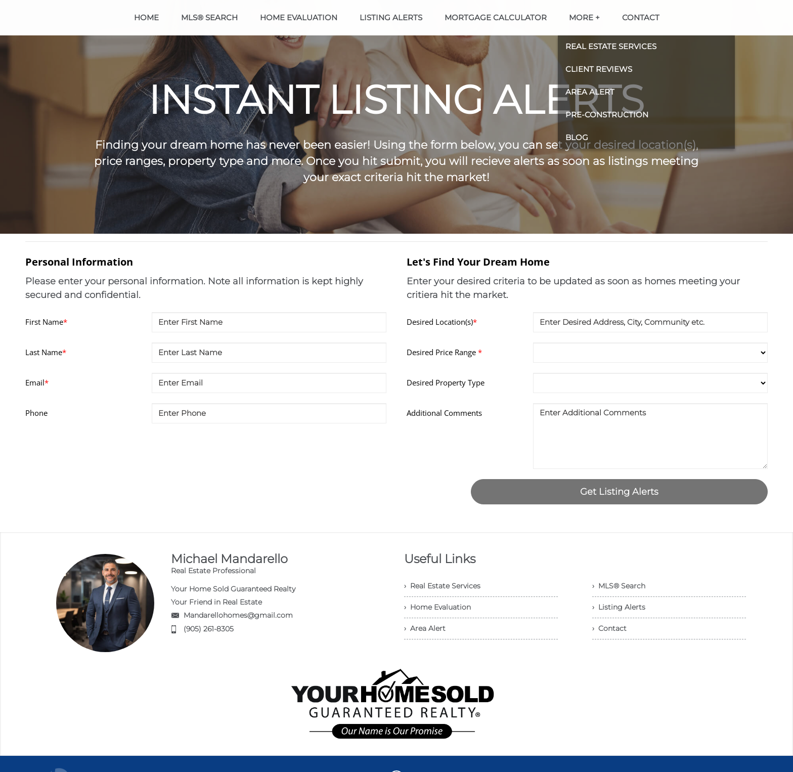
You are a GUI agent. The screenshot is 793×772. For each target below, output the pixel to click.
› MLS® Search (618, 585)
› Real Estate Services (442, 585)
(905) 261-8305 (209, 628)
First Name (46, 322)
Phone (36, 413)
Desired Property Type (445, 382)
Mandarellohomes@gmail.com (238, 615)
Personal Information (79, 262)
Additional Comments (444, 413)
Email (37, 382)
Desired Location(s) (442, 322)
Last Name (45, 352)
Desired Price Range (444, 352)
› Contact (609, 628)
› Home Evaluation (437, 607)
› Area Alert (425, 628)
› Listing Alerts (618, 607)
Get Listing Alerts (619, 491)
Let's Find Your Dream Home (478, 262)
